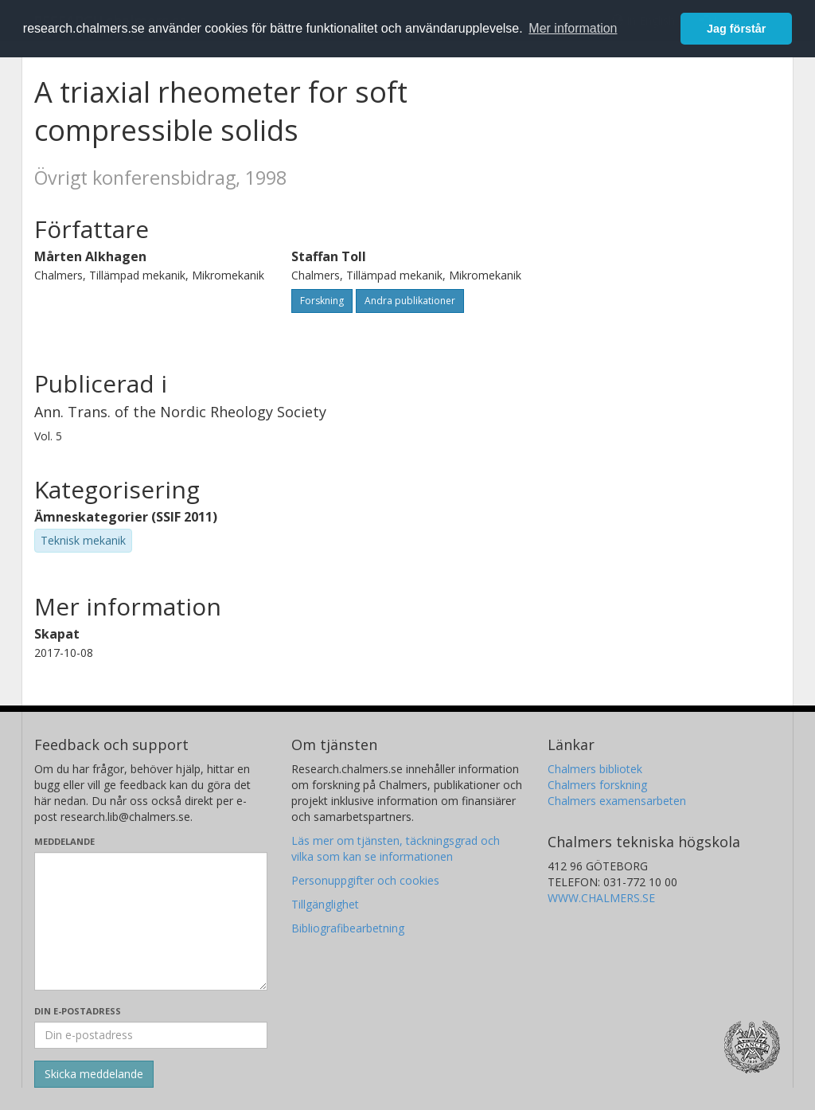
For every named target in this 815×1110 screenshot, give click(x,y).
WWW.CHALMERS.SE (601, 897)
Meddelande (64, 841)
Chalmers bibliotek (595, 768)
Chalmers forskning (597, 784)
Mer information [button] (572, 28)
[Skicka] (94, 1074)
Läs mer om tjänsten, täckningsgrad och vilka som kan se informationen (395, 848)
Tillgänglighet (325, 904)
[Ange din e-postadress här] (150, 1035)
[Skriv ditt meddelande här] (150, 921)
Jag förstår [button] (736, 28)
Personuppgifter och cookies (365, 880)
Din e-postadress (77, 1011)
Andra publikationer (410, 300)
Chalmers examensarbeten (617, 800)
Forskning (322, 300)
